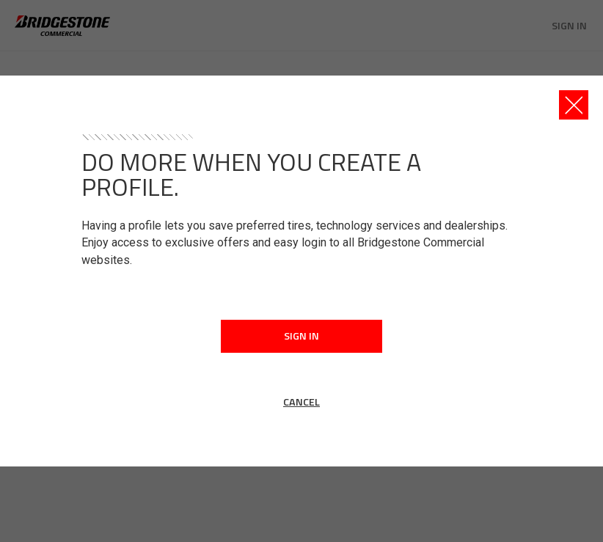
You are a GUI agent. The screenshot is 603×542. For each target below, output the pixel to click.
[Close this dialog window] (573, 105)
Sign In (301, 336)
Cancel (301, 402)
